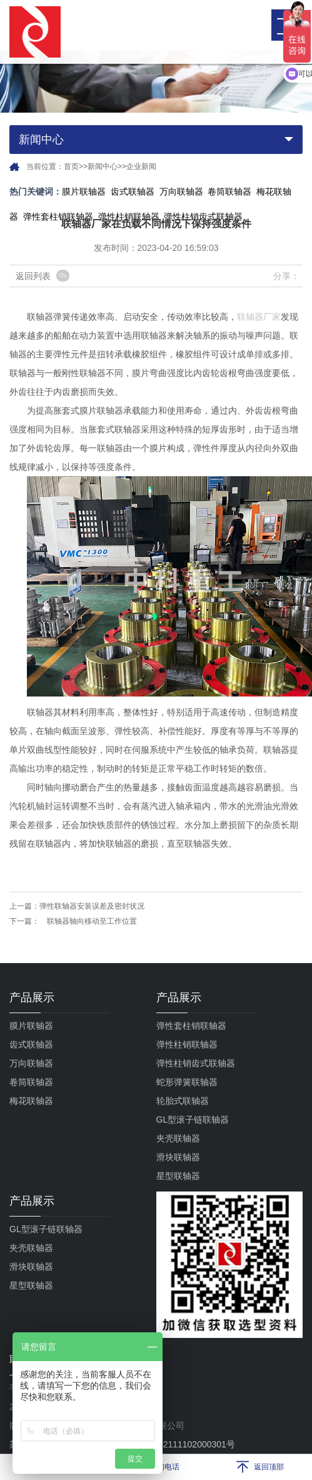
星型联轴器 (178, 1176)
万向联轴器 (181, 191)
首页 (71, 166)
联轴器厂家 (259, 317)
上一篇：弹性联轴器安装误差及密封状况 (76, 906)
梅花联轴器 (31, 1101)
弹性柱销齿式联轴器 (195, 1063)
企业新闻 (141, 166)
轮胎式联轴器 (182, 1101)
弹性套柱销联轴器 (58, 217)
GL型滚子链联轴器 (192, 1120)
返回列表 (33, 276)
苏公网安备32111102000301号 (167, 1444)
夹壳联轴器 (178, 1138)
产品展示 (31, 997)
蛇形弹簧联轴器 (187, 1082)
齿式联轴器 (132, 191)
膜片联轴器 (84, 191)
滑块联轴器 (178, 1157)
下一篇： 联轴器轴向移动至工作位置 (73, 921)
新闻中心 (103, 166)
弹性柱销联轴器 (187, 1044)
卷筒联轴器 (229, 191)
